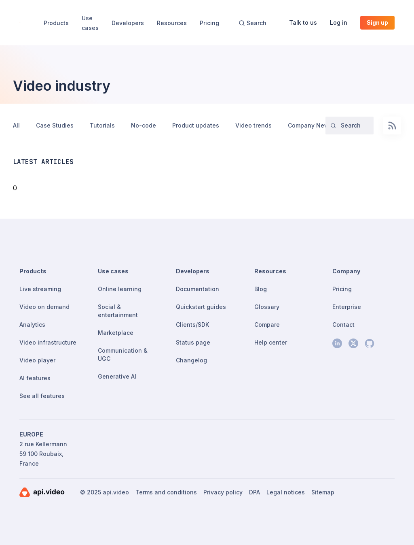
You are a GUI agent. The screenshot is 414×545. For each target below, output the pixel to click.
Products (56, 22)
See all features (42, 395)
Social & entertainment (118, 310)
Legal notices (285, 492)
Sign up (377, 22)
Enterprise (346, 306)
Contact (343, 324)
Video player (37, 360)
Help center (270, 342)
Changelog (191, 360)
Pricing (209, 22)
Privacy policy (223, 492)
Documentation (197, 288)
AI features (35, 378)
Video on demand (44, 306)
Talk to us (303, 22)
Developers (128, 22)
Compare (267, 324)
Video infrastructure (47, 342)
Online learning (120, 288)
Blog (260, 288)
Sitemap (322, 492)
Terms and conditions (166, 492)
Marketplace (115, 332)
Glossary (266, 306)
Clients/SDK (192, 324)
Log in (338, 22)
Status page (193, 342)
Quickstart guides (201, 306)
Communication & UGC (123, 354)
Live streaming (40, 288)
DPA (254, 492)
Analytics (32, 324)
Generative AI (117, 376)
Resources (172, 22)
